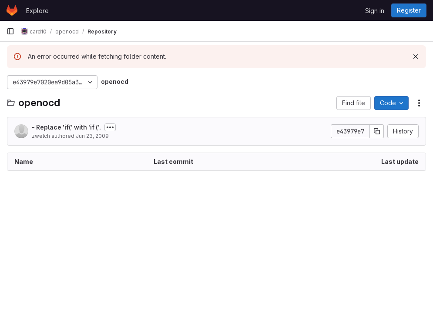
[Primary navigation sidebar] (10, 31)
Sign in (374, 10)
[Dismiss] (415, 56)
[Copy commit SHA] (377, 131)
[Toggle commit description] (110, 127)
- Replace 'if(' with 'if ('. (66, 127)
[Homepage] (12, 10)
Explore (37, 10)
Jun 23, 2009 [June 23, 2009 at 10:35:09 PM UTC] (92, 136)
